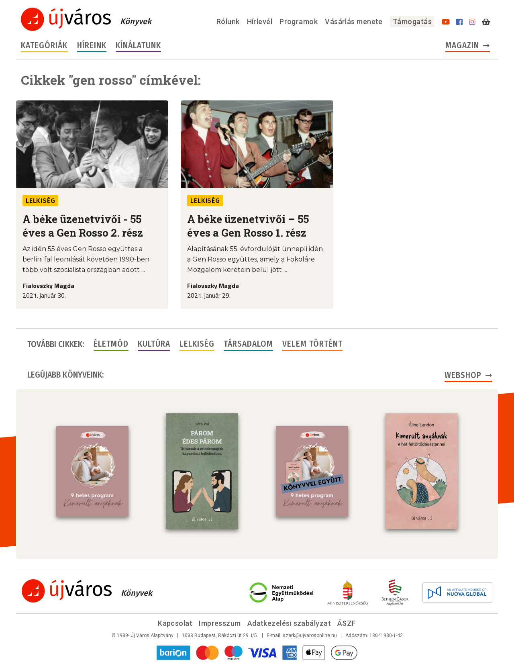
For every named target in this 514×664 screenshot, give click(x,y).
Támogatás (412, 21)
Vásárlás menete (354, 21)
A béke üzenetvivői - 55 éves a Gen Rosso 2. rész (82, 225)
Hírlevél (260, 21)
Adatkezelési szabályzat (289, 623)
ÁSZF (346, 623)
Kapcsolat (175, 623)
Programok (298, 21)
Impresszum (220, 623)
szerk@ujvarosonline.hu (310, 635)
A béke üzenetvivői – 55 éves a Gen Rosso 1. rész (248, 225)
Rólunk (228, 21)
